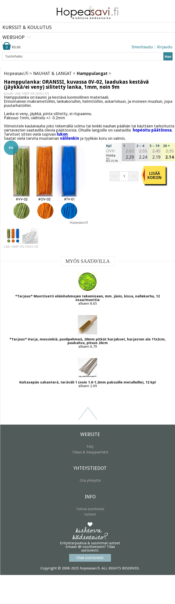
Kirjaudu (165, 47)
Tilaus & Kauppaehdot (90, 452)
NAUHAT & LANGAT (52, 73)
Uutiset (90, 514)
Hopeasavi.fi (16, 73)
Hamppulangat (92, 73)
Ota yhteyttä (90, 480)
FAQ (90, 446)
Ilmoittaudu (142, 47)
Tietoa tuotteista (90, 509)
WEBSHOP (13, 37)
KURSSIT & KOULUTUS (27, 27)
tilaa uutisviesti (90, 557)
